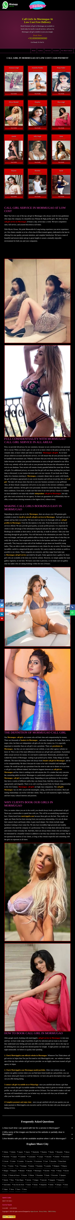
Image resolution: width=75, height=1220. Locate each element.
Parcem (66, 1170)
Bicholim (6, 1156)
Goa (5, 1166)
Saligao (36, 1180)
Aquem (20, 1152)
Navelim (46, 1170)
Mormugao (38, 1170)
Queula (6, 1180)
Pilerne (32, 1175)
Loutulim (48, 1166)
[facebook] (2, 601)
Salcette (28, 1180)
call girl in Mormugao (52, 494)
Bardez (52, 1152)
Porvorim (55, 1175)
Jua (17, 1166)
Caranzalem (32, 1156)
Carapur (40, 1156)
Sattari (29, 1184)
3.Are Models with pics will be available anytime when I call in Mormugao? (34, 1138)
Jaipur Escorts (34, 1211)
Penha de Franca (15, 1175)
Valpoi (6, 1189)
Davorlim (53, 1161)
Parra (5, 1175)
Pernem (24, 1175)
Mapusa (64, 1166)
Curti (46, 1161)
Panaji (60, 1170)
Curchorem (38, 1161)
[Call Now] (72, 607)
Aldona (6, 1152)
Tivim (66, 1184)
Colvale (6, 1161)
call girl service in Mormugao (15, 222)
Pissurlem (40, 1175)
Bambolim (36, 1152)
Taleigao (58, 1184)
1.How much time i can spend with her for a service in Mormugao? (31, 1128)
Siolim (51, 1184)
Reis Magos (20, 1180)
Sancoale (44, 1180)
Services (48, 50)
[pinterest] (2, 619)
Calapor (14, 1156)
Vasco (18, 1189)
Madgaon (56, 1166)
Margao (6, 1170)
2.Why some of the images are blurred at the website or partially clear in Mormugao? (33, 1133)
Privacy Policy (43, 1211)
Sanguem (52, 1180)
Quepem (63, 1175)
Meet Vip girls (7, 1201)
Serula (36, 1184)
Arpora (28, 1152)
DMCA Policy (52, 1211)
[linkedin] (2, 614)
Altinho (13, 1152)
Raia (12, 1180)
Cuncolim (29, 1161)
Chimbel (56, 1156)
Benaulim (59, 1152)
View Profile (14, 93)
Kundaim (39, 1166)
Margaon (14, 1170)
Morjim (30, 1170)
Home (34, 50)
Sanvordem (7, 1184)
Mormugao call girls (50, 453)
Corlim (13, 1161)
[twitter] (2, 605)
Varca (12, 1189)
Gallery (40, 50)
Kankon (31, 1166)
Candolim (22, 1156)
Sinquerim (43, 1184)
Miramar (22, 1170)
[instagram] (2, 610)
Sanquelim (61, 1180)
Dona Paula (62, 1161)
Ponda (47, 1175)
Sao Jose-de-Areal (18, 1184)
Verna (25, 1189)
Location (56, 50)
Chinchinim (65, 1156)
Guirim (11, 1166)
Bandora (44, 1152)
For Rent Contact (66, 50)
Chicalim (48, 1156)
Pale (53, 1170)
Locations (13, 1208)
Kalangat (23, 1166)
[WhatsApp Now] (72, 613)
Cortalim (21, 1161)
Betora (67, 1152)
